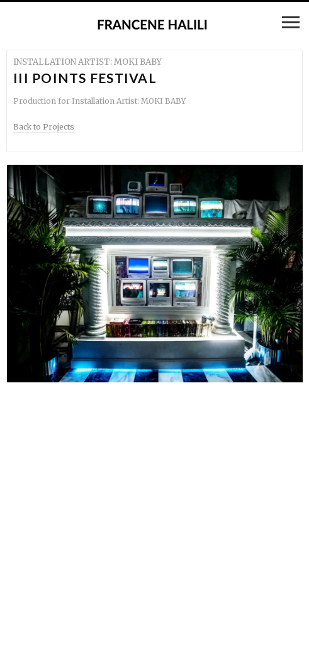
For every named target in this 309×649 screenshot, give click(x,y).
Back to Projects (43, 126)
